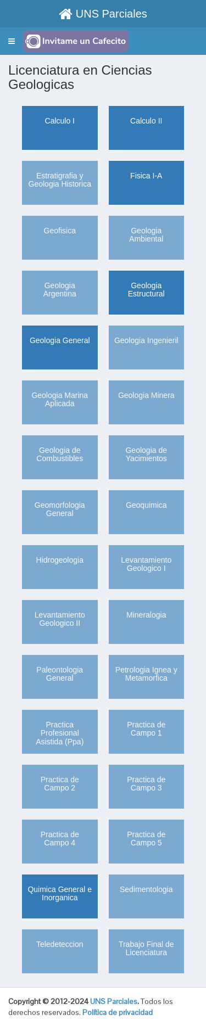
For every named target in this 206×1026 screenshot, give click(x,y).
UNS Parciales (103, 14)
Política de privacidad (117, 1012)
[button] (11, 41)
